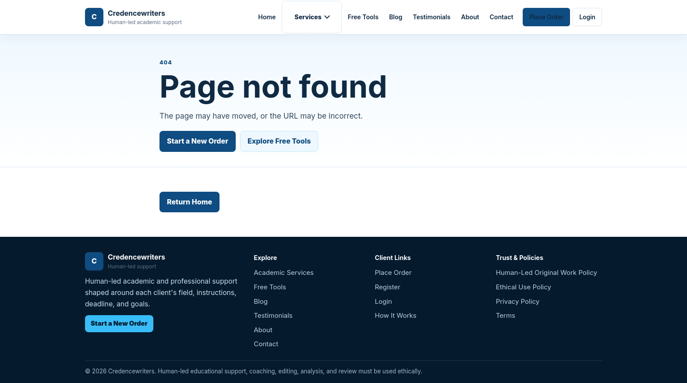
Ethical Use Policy (523, 287)
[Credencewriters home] (133, 17)
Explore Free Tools (279, 141)
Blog (395, 17)
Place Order (546, 17)
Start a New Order (197, 141)
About (470, 17)
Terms (505, 315)
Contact (501, 17)
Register (387, 287)
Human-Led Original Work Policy (546, 272)
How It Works (396, 315)
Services (307, 17)
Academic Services (284, 272)
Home (267, 17)
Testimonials (431, 17)
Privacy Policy (517, 301)
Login (587, 17)
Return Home (189, 201)
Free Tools (363, 17)
